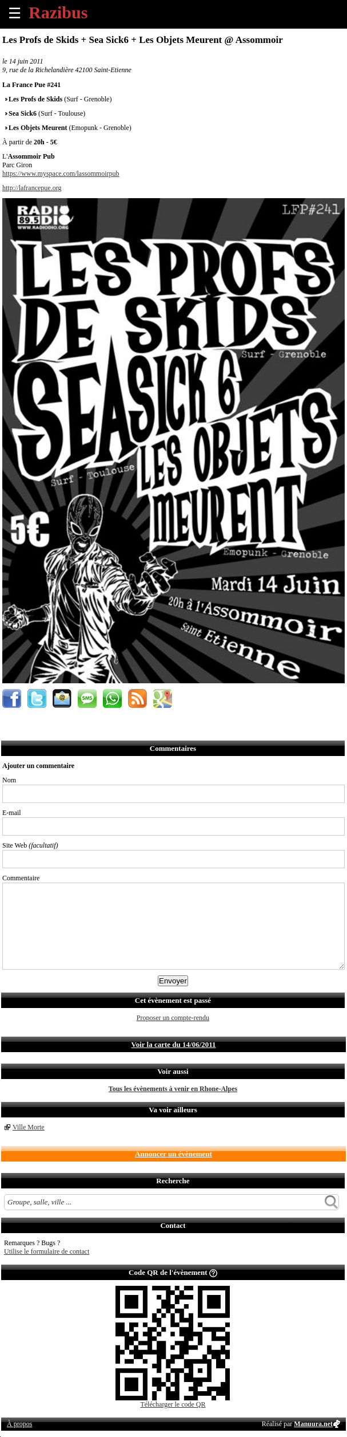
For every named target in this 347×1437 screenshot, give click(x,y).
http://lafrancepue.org (31, 188)
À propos (19, 1424)
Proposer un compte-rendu (173, 1018)
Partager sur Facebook (11, 698)
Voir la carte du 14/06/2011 (173, 1044)
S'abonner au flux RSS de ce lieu (137, 698)
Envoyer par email (62, 698)
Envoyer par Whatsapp (112, 698)
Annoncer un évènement (173, 1153)
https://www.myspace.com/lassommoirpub (60, 174)
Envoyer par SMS (87, 698)
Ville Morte (29, 1127)
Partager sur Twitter (36, 698)
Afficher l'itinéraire (162, 698)
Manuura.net (313, 1424)
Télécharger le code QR (172, 1404)
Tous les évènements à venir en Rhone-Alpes (173, 1089)
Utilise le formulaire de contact (46, 1251)
